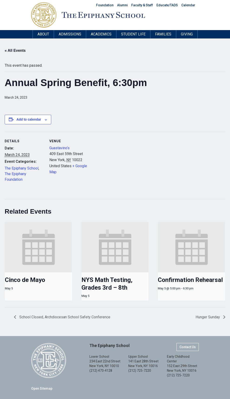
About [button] (43, 34)
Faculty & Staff (142, 5)
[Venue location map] (118, 164)
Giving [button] (187, 34)
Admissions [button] (70, 34)
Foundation (105, 5)
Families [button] (163, 34)
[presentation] (38, 247)
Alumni (122, 5)
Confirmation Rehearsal (190, 279)
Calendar (188, 5)
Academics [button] (101, 34)
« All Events (15, 50)
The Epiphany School (21, 168)
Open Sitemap (41, 388)
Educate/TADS (167, 5)
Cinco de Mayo (25, 279)
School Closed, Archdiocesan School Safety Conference (64, 317)
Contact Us (187, 347)
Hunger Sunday (208, 317)
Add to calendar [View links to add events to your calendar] (29, 119)
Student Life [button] (133, 34)
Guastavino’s (59, 148)
